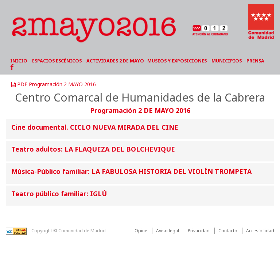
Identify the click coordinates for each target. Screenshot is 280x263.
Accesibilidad (260, 231)
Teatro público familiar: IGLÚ (59, 193)
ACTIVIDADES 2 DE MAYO (115, 61)
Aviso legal (167, 231)
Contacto (227, 231)
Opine (141, 231)
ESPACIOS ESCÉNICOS (57, 61)
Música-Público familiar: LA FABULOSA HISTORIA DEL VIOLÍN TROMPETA (131, 171)
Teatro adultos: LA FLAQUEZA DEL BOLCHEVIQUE (93, 149)
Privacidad (199, 231)
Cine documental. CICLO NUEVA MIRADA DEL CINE (94, 127)
